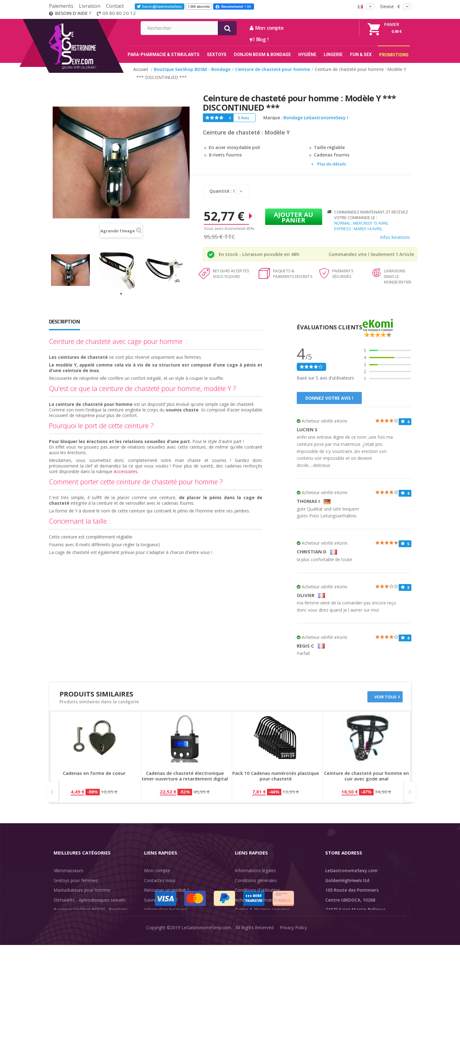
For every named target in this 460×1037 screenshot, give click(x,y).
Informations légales (255, 870)
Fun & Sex (64, 948)
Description (64, 321)
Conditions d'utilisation (257, 890)
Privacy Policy (293, 1027)
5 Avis (243, 118)
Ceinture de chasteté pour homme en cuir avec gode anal (366, 776)
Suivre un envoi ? (160, 900)
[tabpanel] (74, 270)
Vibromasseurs (68, 870)
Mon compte (333, 27)
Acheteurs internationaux (260, 900)
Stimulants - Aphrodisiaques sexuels (89, 900)
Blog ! (326, 39)
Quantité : (220, 191)
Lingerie (61, 929)
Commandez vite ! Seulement (362, 254)
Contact (115, 5)
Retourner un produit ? (166, 890)
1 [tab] (121, 294)
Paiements (61, 5)
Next (410, 791)
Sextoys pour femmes (76, 880)
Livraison (89, 5)
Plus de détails (331, 164)
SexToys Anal (67, 919)
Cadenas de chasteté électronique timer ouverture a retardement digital (185, 776)
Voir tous (385, 697)
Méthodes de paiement (167, 929)
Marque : (273, 118)
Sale (61, 958)
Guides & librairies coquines (262, 909)
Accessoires (126, 471)
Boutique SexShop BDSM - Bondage (90, 909)
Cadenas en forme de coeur (94, 773)
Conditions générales (256, 880)
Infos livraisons (395, 237)
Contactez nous (160, 880)
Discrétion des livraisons (168, 919)
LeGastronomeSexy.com (206, 1027)
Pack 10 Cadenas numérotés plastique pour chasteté (275, 776)
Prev (52, 791)
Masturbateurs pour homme (82, 890)
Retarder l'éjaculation (75, 939)
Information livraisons (166, 909)
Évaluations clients (253, 919)
